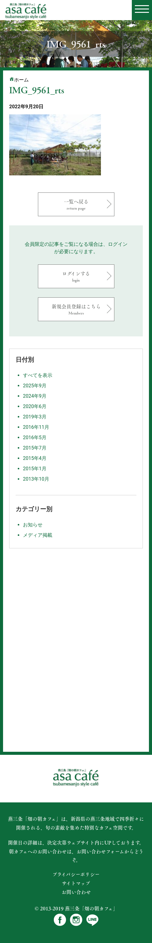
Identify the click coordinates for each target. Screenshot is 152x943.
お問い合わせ (76, 892)
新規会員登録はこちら (76, 309)
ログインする (76, 276)
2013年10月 (36, 479)
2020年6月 (34, 406)
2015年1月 (34, 469)
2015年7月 (34, 448)
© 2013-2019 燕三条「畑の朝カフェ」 (76, 908)
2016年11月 (36, 427)
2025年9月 (34, 386)
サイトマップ (76, 883)
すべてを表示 (37, 375)
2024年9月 (34, 396)
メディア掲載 (37, 535)
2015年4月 (34, 458)
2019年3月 (34, 417)
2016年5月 (34, 437)
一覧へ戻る (76, 204)
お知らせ (33, 525)
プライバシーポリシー (76, 874)
